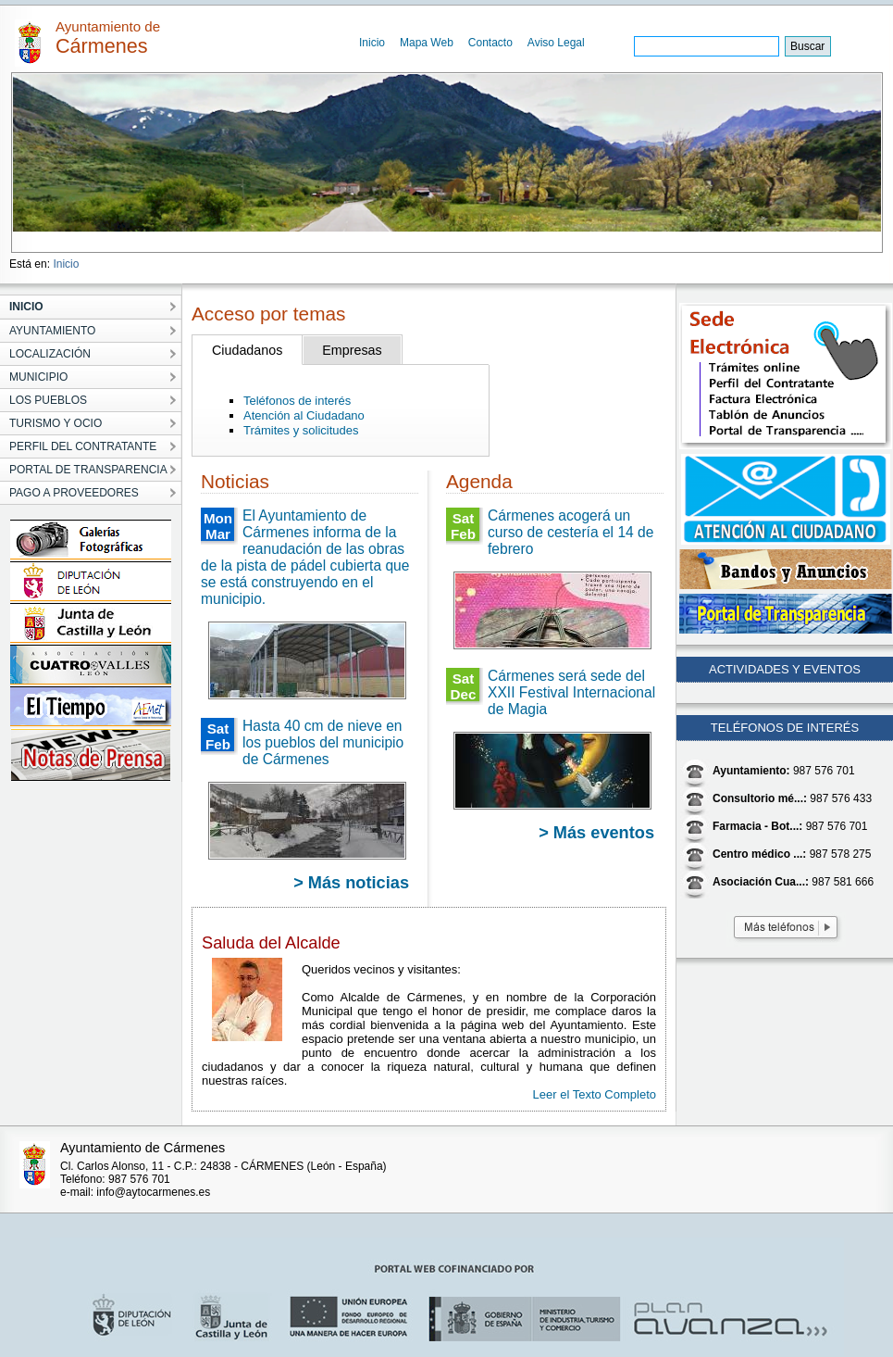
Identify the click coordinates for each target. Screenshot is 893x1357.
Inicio (372, 42)
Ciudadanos (247, 350)
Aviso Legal (556, 42)
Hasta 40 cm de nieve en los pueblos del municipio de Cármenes (322, 742)
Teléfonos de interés (297, 401)
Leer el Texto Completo (594, 1094)
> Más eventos (596, 832)
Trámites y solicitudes (301, 430)
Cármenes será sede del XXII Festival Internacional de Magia (571, 692)
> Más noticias (351, 882)
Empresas (351, 350)
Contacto (490, 42)
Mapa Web (426, 42)
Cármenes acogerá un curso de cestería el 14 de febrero (570, 532)
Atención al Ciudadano (304, 415)
